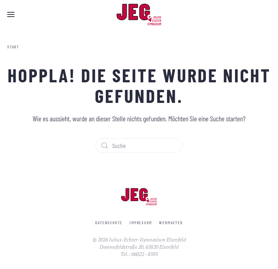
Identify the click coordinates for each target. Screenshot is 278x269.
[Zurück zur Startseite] (139, 14)
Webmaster (170, 223)
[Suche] (139, 145)
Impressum (141, 223)
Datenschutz (108, 223)
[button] (10, 14)
